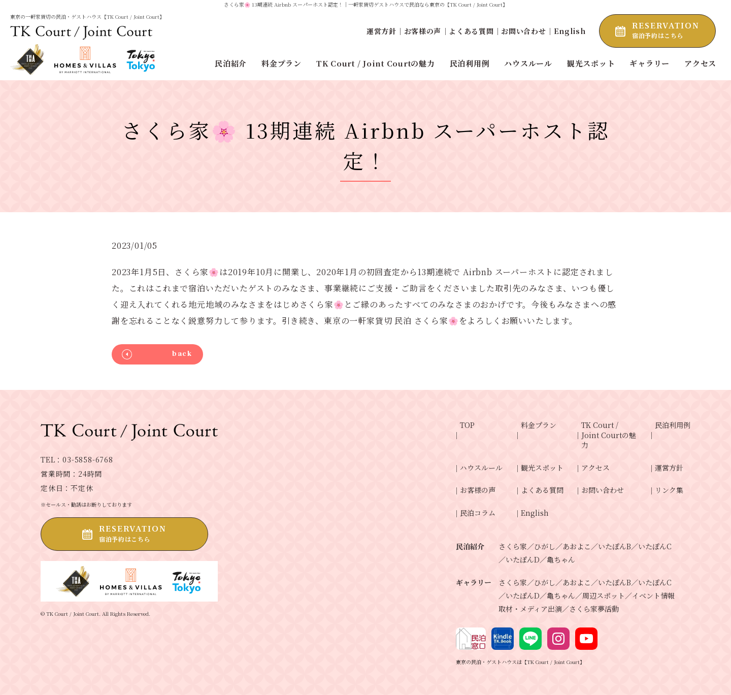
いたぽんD (523, 559)
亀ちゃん (561, 559)
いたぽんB (614, 546)
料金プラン (538, 425)
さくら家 (513, 546)
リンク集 (669, 490)
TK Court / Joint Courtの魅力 (608, 435)
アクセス (595, 468)
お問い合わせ (523, 31)
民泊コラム (477, 513)
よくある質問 (471, 31)
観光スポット (542, 468)
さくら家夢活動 (594, 609)
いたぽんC (655, 546)
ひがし (544, 546)
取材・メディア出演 (530, 609)
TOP (467, 425)
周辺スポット (603, 595)
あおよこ (576, 546)
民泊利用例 (672, 425)
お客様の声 (423, 31)
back (182, 353)
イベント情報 (653, 595)
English (570, 31)
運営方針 (381, 31)
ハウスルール (481, 468)
